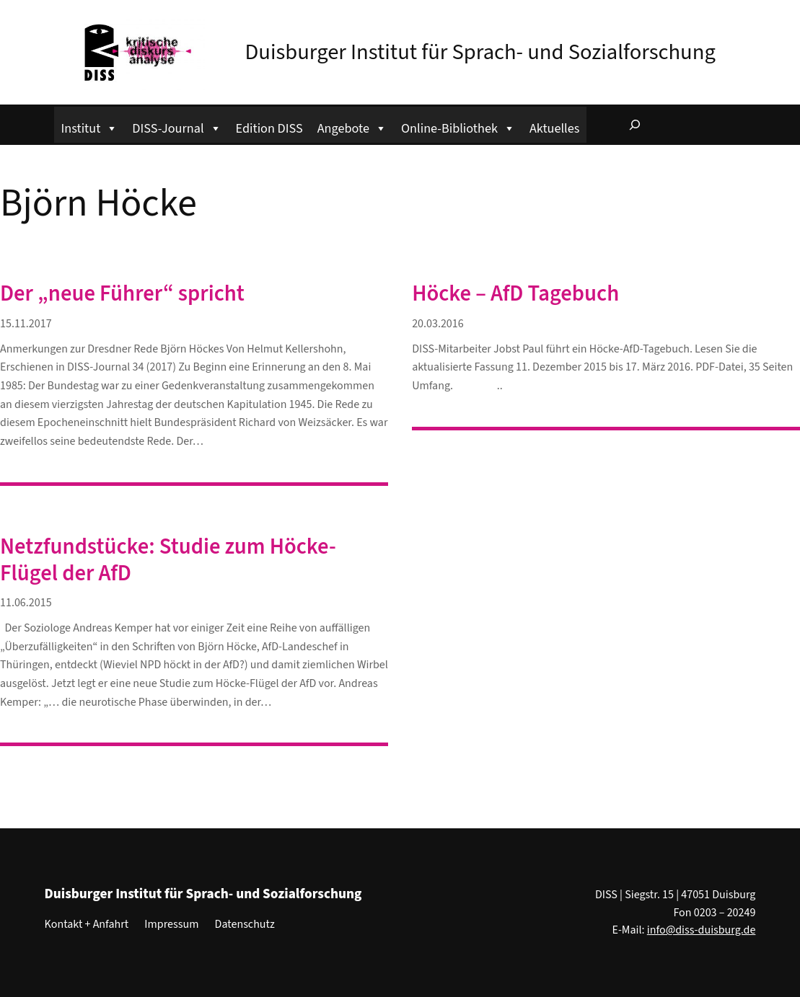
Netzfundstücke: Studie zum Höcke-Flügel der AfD (168, 560)
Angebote (352, 126)
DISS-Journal (176, 126)
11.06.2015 (26, 603)
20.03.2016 (438, 324)
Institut (89, 126)
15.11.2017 (26, 324)
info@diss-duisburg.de (701, 930)
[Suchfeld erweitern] (635, 125)
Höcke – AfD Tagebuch (515, 294)
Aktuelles (554, 128)
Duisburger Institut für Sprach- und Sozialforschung (480, 52)
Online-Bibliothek (458, 126)
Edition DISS (269, 128)
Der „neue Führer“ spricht (122, 294)
